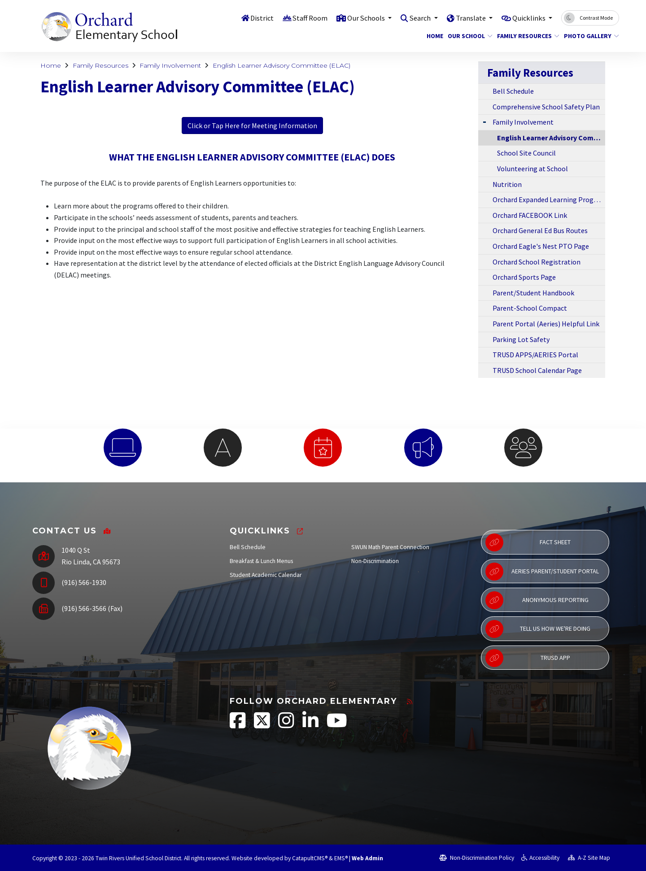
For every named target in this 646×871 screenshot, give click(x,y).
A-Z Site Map (589, 858)
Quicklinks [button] (528, 17)
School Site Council (526, 152)
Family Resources (525, 36)
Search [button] (416, 17)
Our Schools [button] (360, 17)
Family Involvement (170, 65)
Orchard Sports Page (524, 277)
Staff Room (302, 17)
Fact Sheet (528, 542)
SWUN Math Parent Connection (390, 547)
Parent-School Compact (530, 307)
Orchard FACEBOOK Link (530, 215)
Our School (468, 36)
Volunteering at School (532, 168)
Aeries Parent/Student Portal (542, 572)
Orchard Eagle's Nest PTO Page (541, 246)
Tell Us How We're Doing (537, 629)
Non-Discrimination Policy (476, 858)
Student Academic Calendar (265, 575)
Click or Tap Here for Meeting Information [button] (252, 125)
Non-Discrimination (375, 561)
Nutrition (507, 184)
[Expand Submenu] (484, 121)
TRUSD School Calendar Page (537, 370)
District (253, 17)
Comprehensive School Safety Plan (546, 106)
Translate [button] (468, 17)
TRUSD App (527, 658)
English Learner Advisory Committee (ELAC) (281, 65)
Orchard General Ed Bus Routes (540, 230)
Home (434, 36)
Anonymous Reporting (537, 600)
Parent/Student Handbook (533, 292)
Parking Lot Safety (521, 339)
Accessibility (540, 858)
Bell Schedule (513, 91)
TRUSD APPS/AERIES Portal (535, 354)
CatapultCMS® (309, 858)
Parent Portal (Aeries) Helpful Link (546, 323)
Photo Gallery (588, 36)
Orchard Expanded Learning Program (549, 199)
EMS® (341, 858)
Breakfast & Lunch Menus (261, 561)
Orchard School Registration (537, 261)
